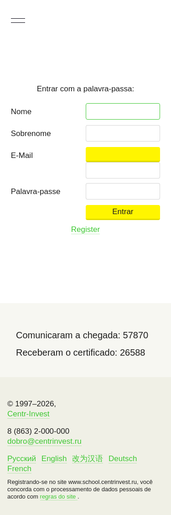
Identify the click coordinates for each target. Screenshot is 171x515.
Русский (21, 458)
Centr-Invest (28, 414)
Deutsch (123, 458)
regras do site (59, 496)
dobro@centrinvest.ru (44, 441)
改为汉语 (87, 458)
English (54, 458)
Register (85, 229)
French (19, 468)
